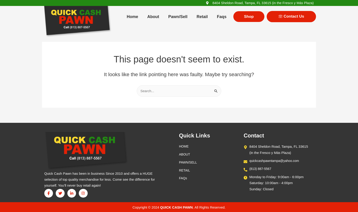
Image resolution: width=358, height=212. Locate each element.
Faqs (221, 16)
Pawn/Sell (177, 16)
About (153, 16)
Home (132, 16)
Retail (202, 16)
